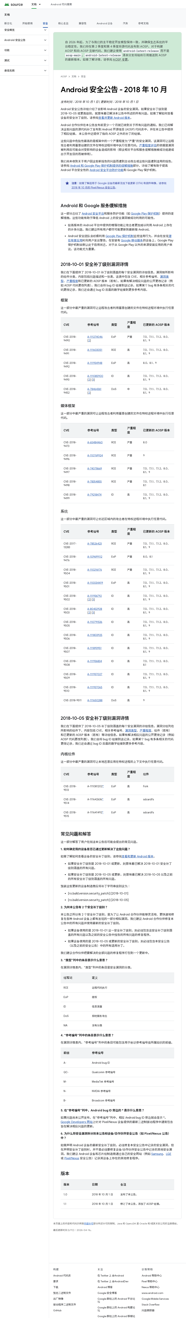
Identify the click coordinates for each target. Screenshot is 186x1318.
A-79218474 (94, 494)
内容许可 (88, 1223)
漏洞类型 (131, 730)
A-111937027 (94, 674)
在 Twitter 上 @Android (111, 1275)
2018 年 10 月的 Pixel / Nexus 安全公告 (93, 187)
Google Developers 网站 (77, 1122)
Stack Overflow (150, 1304)
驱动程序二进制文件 (64, 1304)
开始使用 (27, 23)
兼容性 (82, 23)
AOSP (64, 76)
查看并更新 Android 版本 (114, 118)
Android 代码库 (62, 1275)
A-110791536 (94, 622)
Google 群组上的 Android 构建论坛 (116, 1309)
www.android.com (152, 1293)
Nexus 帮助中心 (150, 1287)
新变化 (8, 23)
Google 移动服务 (132, 240)
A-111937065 (94, 687)
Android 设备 (105, 23)
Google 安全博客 (107, 1293)
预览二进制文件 (62, 1293)
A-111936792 (94, 596)
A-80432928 (94, 609)
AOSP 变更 (120, 59)
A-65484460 (95, 442)
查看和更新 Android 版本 (137, 856)
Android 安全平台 (93, 213)
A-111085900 (95, 376)
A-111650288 (94, 700)
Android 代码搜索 (61, 4)
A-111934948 (94, 363)
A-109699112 (94, 556)
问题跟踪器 (148, 1310)
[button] (21, 30)
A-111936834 (94, 661)
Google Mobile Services (155, 1298)
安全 (83, 76)
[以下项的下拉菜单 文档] (41, 4)
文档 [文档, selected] (34, 4)
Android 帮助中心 (152, 1275)
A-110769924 (95, 455)
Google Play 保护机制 (145, 213)
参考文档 (143, 23)
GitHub (57, 1310)
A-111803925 (94, 635)
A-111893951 (94, 648)
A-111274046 (95, 336)
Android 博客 (105, 1287)
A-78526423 (94, 543)
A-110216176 (94, 569)
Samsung (157, 1154)
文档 (7, 14)
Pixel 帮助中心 (149, 1281)
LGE (168, 1154)
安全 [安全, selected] (45, 23)
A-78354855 (94, 481)
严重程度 (72, 281)
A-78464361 (94, 389)
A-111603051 (94, 350)
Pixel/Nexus (71, 1158)
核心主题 (63, 23)
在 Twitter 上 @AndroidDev (113, 1281)
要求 (55, 1281)
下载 (55, 1287)
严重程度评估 (148, 145)
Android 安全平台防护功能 (107, 170)
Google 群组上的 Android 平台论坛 (116, 1300)
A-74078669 (94, 468)
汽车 (125, 23)
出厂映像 (58, 1298)
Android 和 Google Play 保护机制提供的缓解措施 (101, 166)
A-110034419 (95, 582)
